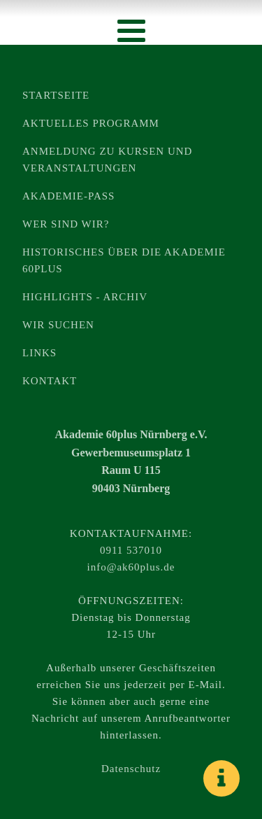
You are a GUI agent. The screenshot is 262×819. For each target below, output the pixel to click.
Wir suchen (58, 324)
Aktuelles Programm (90, 123)
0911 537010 (131, 550)
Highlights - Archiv (84, 296)
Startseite (55, 95)
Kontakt (49, 380)
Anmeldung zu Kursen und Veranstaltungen (107, 160)
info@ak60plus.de (131, 567)
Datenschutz (131, 768)
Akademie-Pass (68, 196)
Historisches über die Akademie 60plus (124, 260)
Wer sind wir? (65, 224)
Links (39, 352)
